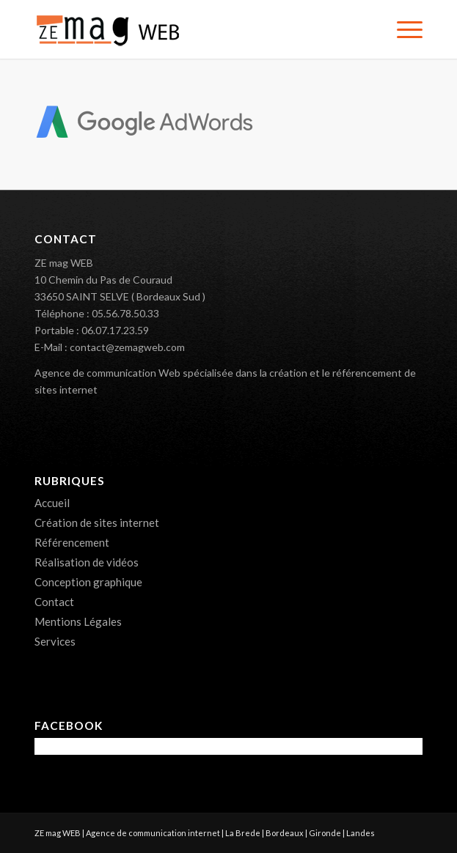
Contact (54, 601)
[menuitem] (402, 29)
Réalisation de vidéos (86, 562)
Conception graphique (88, 581)
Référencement (71, 542)
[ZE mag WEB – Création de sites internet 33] (190, 29)
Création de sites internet (96, 522)
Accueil (52, 502)
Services (55, 641)
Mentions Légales (78, 621)
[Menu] (402, 29)
